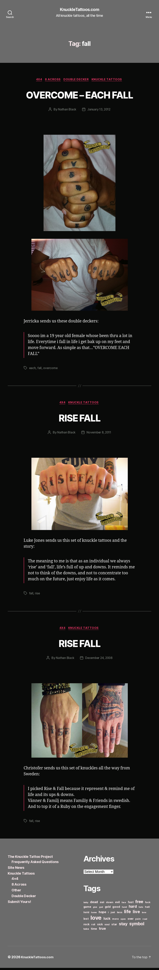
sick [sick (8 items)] (100, 926)
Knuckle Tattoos (109, 80)
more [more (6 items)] (115, 921)
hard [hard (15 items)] (133, 908)
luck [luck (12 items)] (106, 921)
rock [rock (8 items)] (86, 926)
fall (40, 369)
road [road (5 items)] (144, 921)
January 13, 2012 (99, 110)
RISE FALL (79, 418)
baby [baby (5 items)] (85, 904)
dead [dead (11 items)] (94, 904)
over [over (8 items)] (131, 920)
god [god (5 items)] (101, 909)
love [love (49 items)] (96, 919)
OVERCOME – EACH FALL (79, 94)
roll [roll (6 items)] (93, 926)
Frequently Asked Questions (35, 864)
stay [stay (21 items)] (123, 925)
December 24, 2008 (98, 660)
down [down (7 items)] (109, 904)
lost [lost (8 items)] (86, 920)
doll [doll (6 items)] (102, 904)
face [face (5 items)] (124, 904)
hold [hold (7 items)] (86, 914)
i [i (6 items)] (108, 914)
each (32, 369)
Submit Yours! (19, 904)
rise (37, 595)
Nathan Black (66, 110)
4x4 (37, 80)
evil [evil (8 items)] (117, 904)
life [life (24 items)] (127, 913)
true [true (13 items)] (102, 930)
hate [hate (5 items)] (141, 909)
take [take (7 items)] (86, 930)
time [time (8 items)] (94, 930)
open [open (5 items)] (123, 921)
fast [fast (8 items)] (130, 904)
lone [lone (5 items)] (144, 914)
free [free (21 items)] (139, 903)
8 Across (52, 80)
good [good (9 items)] (116, 909)
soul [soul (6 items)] (106, 926)
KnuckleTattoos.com (79, 9)
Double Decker (77, 80)
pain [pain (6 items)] (137, 921)
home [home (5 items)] (94, 914)
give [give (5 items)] (95, 909)
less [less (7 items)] (119, 914)
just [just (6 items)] (113, 914)
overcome (50, 369)
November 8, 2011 (99, 434)
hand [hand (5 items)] (124, 909)
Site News (16, 870)
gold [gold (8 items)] (108, 908)
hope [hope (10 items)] (102, 914)
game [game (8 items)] (87, 908)
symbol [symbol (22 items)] (136, 925)
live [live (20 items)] (136, 913)
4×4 (15, 881)
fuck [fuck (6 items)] (147, 904)
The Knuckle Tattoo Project (30, 859)
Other (16, 892)
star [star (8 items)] (114, 926)
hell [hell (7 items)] (147, 908)
